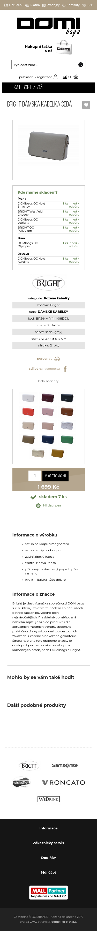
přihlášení (26, 77)
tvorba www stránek (48, 922)
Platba (32, 5)
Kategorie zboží (28, 88)
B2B (87, 5)
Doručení (13, 5)
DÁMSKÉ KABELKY (53, 312)
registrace (44, 77)
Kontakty (71, 5)
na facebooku (48, 369)
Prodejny (51, 5)
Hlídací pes (48, 505)
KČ (65, 77)
